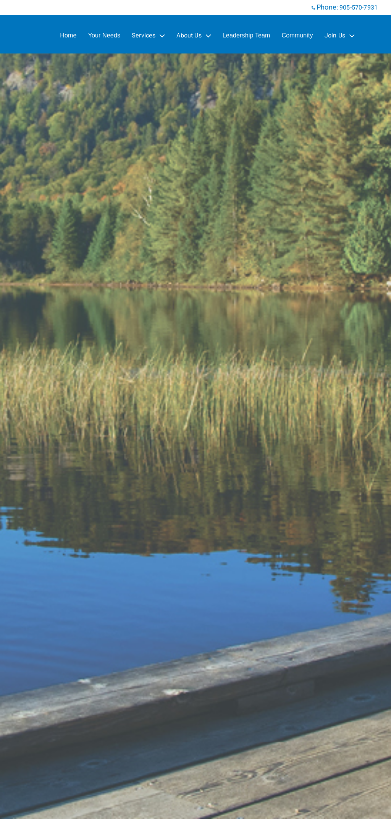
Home (68, 35)
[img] (195, 409)
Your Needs (104, 35)
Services (148, 35)
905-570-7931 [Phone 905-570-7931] (358, 7)
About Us (193, 35)
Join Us (340, 35)
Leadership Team (246, 35)
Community (297, 35)
